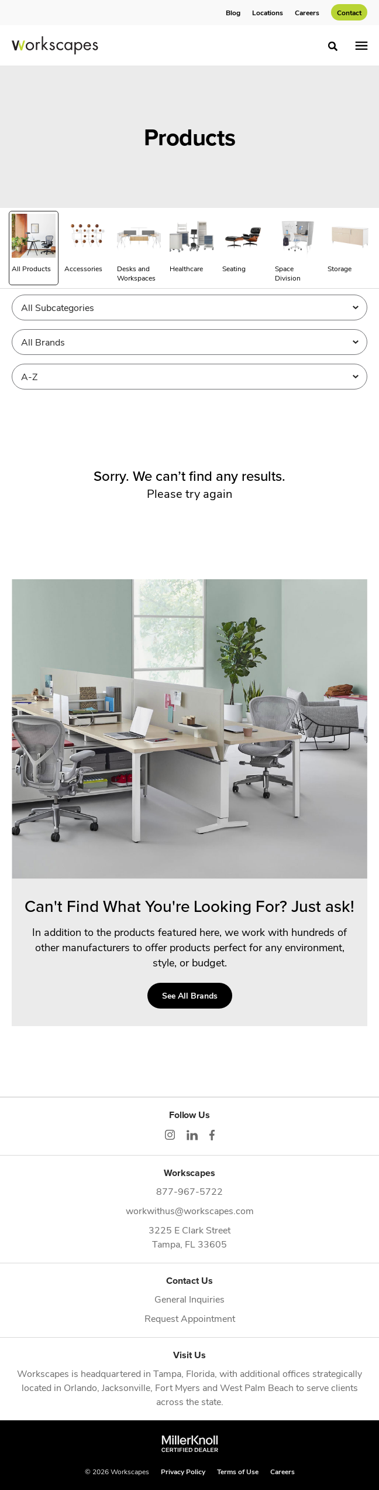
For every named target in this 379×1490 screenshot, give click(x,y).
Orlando (80, 1387)
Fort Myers (177, 1387)
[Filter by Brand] (189, 342)
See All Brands (190, 995)
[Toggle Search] (332, 46)
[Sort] (189, 376)
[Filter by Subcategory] (189, 307)
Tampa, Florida (184, 1373)
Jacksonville (126, 1387)
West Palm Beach (257, 1387)
